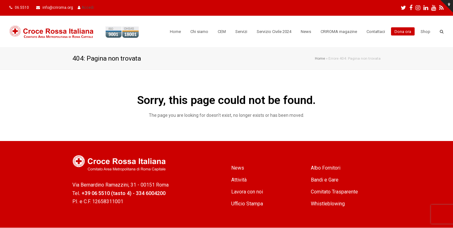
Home (320, 58)
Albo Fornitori (325, 168)
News (237, 168)
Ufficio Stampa (247, 204)
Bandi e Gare (324, 180)
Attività (239, 180)
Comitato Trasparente (334, 192)
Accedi (87, 7)
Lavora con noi (247, 192)
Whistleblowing (328, 204)
